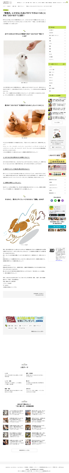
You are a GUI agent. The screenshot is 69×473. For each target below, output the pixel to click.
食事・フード (51, 72)
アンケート (51, 59)
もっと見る (57, 122)
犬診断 (50, 190)
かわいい (51, 77)
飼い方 (31, 2)
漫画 (50, 40)
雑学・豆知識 (51, 88)
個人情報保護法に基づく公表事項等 (36, 469)
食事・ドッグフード (23, 325)
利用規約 (31, 467)
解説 (16, 328)
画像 (50, 48)
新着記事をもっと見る (24, 450)
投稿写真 (43, 2)
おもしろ (51, 80)
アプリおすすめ (21, 328)
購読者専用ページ (52, 193)
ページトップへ (34, 463)
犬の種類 (51, 56)
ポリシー (36, 467)
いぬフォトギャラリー (53, 187)
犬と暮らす (9, 6)
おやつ (30, 325)
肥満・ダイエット (21, 6)
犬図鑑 (46, 2)
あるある (51, 83)
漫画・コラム (35, 2)
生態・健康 (27, 2)
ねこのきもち (20, 467)
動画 (50, 46)
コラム (50, 43)
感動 (50, 85)
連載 (50, 38)
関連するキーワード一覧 (37, 331)
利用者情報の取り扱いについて (45, 467)
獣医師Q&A (50, 2)
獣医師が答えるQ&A (53, 179)
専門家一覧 (55, 467)
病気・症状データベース (53, 35)
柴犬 (50, 91)
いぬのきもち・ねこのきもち (10, 467)
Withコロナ (10, 328)
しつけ (24, 2)
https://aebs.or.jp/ (59, 260)
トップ (4, 6)
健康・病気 (14, 6)
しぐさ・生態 (51, 69)
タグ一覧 (64, 2)
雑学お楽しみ (19, 2)
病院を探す (55, 2)
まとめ (50, 54)
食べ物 (39, 2)
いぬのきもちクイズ (53, 185)
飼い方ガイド (60, 2)
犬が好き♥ (51, 32)
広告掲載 (26, 467)
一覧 (63, 64)
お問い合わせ (61, 467)
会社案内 (27, 469)
